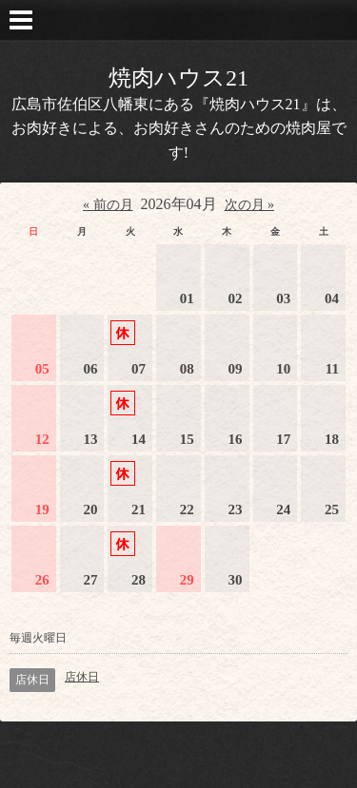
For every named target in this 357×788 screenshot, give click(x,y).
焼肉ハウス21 (178, 78)
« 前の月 (108, 205)
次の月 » (250, 205)
